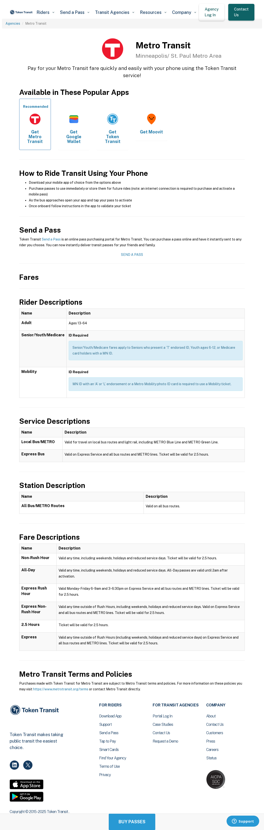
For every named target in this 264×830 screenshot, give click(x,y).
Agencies (13, 23)
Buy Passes (132, 821)
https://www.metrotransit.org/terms (60, 689)
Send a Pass (51, 239)
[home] (22, 12)
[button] (45, 12)
